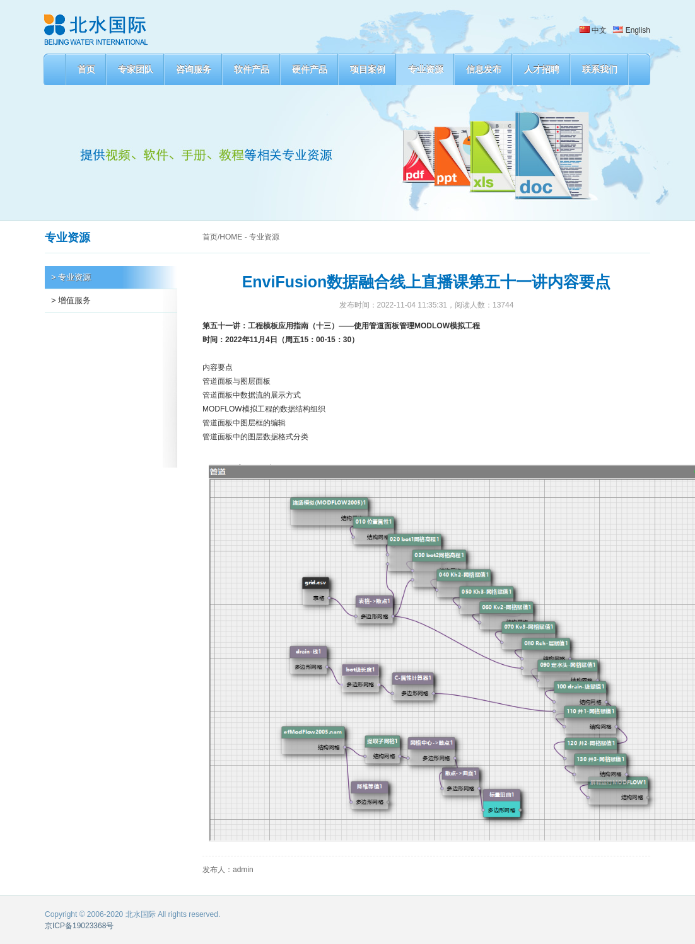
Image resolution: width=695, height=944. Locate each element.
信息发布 (483, 69)
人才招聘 (541, 69)
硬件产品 (309, 69)
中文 (593, 30)
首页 (86, 69)
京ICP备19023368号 (79, 925)
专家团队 (135, 69)
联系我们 (599, 69)
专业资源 (425, 69)
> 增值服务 (71, 300)
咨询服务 (193, 69)
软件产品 (251, 69)
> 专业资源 (71, 277)
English (631, 30)
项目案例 (367, 69)
